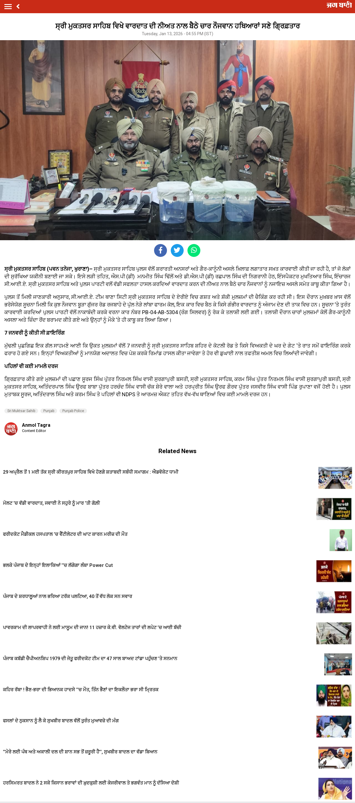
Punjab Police (73, 411)
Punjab (48, 411)
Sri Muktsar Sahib (21, 411)
